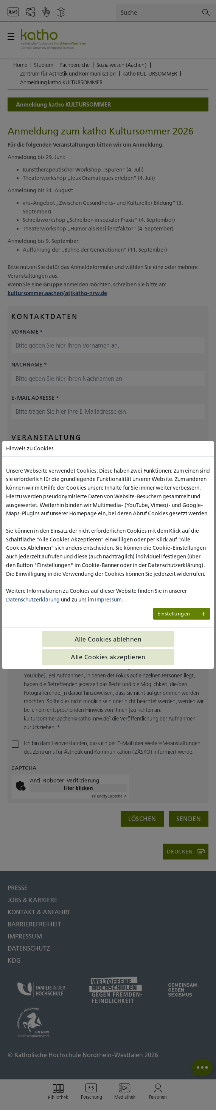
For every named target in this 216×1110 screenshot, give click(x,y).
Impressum (108, 599)
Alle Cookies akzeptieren (108, 657)
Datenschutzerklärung (33, 599)
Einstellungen (173, 614)
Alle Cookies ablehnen (108, 639)
